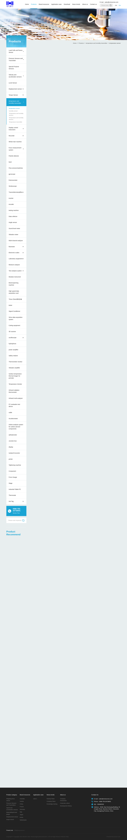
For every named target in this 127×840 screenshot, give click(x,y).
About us (85, 4)
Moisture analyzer (14, 265)
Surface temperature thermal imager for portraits (15, 376)
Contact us (93, 4)
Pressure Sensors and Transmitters (11, 804)
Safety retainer (13, 355)
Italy (21, 812)
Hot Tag (11, 501)
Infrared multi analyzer (16, 398)
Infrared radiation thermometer (14, 391)
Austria (22, 801)
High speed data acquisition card (14, 292)
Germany (22, 809)
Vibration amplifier (14, 368)
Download (67, 4)
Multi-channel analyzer (16, 240)
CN (116, 5)
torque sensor (10, 819)
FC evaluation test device (14, 405)
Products (34, 4)
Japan (21, 814)
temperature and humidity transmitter (15, 102)
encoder (11, 204)
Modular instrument (15, 277)
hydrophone (12, 343)
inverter (11, 198)
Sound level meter (14, 228)
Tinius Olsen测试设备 (15, 299)
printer (11, 459)
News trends (76, 4)
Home (27, 4)
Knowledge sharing (52, 804)
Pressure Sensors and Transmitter (16, 59)
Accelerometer (13, 418)
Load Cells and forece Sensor (15, 51)
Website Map (65, 836)
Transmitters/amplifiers (16, 192)
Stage (10, 483)
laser (10, 162)
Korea (21, 817)
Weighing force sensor (10, 799)
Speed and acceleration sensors (12, 808)
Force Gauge (13, 477)
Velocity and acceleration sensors (15, 76)
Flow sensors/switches (16, 168)
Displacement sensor (15, 89)
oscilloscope (12, 337)
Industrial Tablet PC (15, 489)
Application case (56, 4)
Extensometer (13, 180)
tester (10, 305)
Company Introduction (63, 799)
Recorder (11, 136)
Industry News (51, 798)
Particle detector (14, 156)
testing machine (14, 210)
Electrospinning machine (13, 284)
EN (120, 5)
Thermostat (12, 495)
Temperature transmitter (15, 122)
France (22, 806)
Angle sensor (13, 222)
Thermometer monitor (15, 362)
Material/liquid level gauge (11, 813)
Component (12, 471)
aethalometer (13, 435)
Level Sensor (13, 83)
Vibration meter (13, 234)
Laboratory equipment (15, 258)
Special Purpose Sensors (14, 67)
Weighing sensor (19, 830)
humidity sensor (13, 111)
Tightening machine (15, 465)
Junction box (13, 441)
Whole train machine (15, 142)
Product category (11, 795)
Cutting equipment (14, 325)
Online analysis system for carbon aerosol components (16, 427)
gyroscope (12, 174)
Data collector (13, 216)
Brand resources (44, 4)
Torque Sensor (13, 95)
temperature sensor (14, 108)
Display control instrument (13, 128)
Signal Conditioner (14, 311)
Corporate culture (65, 803)
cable (10, 412)
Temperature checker (15, 384)
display (11, 447)
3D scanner (12, 331)
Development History (66, 806)
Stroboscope (13, 186)
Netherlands (23, 820)
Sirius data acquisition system (15, 318)
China (21, 804)
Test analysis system (15, 271)
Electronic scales (14, 252)
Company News (51, 801)
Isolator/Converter (14, 453)
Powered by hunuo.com (113, 836)
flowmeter (12, 246)
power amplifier (13, 349)
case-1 (35, 798)
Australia (22, 798)
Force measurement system (15, 149)
